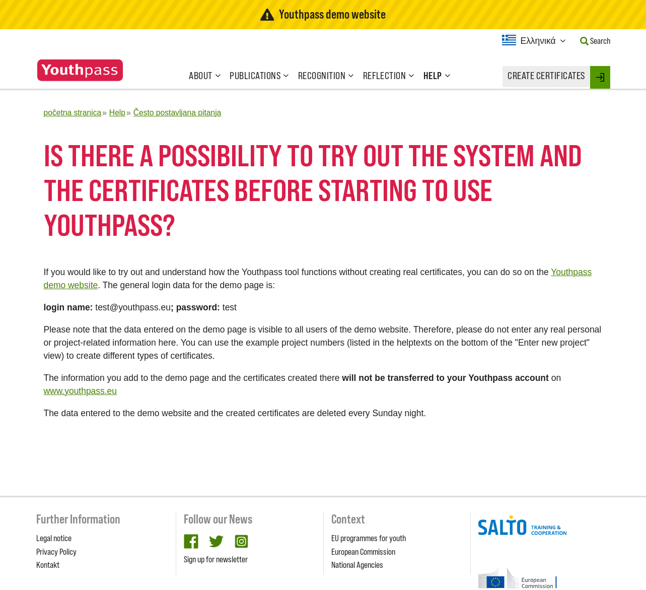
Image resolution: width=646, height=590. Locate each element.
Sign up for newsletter (216, 559)
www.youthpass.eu (80, 391)
